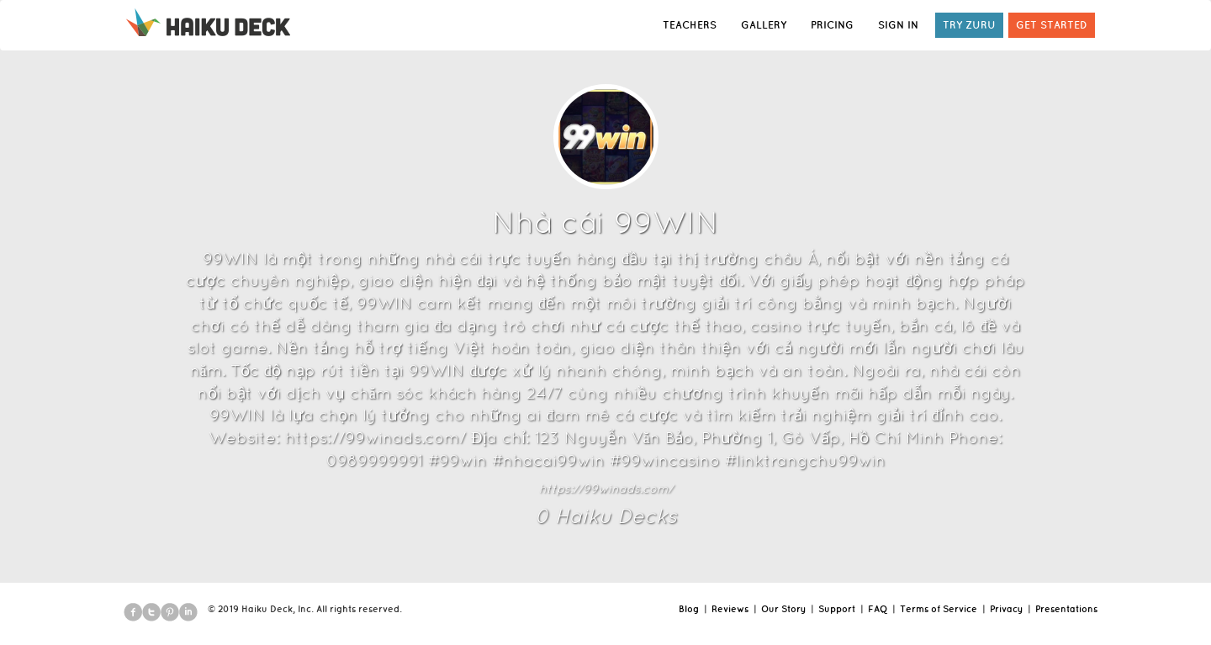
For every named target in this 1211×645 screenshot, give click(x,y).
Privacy (1006, 609)
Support (836, 609)
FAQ (877, 609)
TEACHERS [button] (690, 24)
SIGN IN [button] (898, 24)
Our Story (783, 609)
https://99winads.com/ (606, 488)
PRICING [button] (832, 24)
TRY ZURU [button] (969, 24)
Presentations (1066, 609)
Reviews (729, 609)
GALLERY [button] (763, 24)
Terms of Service (938, 609)
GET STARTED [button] (1051, 24)
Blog (689, 609)
